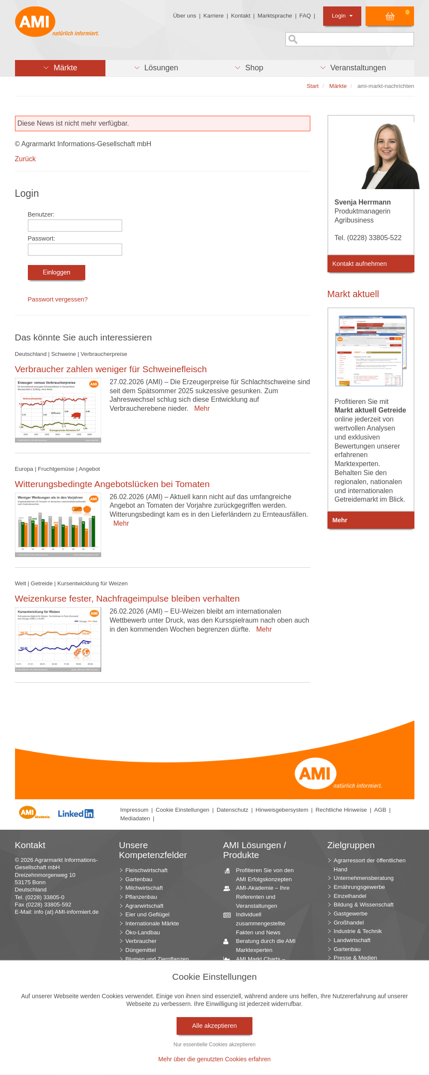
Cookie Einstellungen (182, 810)
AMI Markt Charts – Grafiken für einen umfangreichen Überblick (264, 967)
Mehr (200, 408)
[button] (60, 68)
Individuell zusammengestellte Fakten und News (257, 922)
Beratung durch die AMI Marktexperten (263, 945)
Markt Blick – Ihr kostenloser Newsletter (262, 1060)
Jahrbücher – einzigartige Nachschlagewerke (265, 990)
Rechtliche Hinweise (341, 810)
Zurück (25, 159)
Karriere (214, 15)
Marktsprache (275, 15)
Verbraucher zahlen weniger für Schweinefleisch (111, 369)
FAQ (305, 15)
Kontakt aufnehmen (360, 263)
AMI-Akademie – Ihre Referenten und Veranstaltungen (260, 896)
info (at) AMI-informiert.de (66, 912)
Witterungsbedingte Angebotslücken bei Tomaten (112, 484)
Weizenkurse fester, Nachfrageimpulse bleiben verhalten (127, 598)
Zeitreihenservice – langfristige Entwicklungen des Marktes (266, 1011)
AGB (380, 810)
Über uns (184, 15)
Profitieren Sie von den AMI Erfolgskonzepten (262, 874)
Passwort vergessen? (58, 299)
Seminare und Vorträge (262, 1030)
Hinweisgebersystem (281, 810)
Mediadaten (135, 818)
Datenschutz (232, 810)
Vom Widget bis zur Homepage (257, 1043)
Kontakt (240, 15)
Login (342, 15)
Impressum (134, 810)
